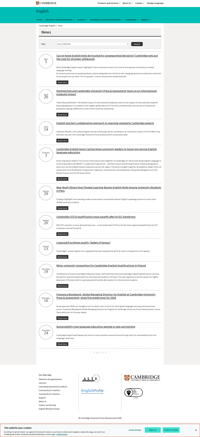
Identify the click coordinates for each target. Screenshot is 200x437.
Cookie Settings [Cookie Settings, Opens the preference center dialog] (135, 430)
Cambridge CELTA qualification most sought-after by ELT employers (95, 216)
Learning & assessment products (105, 19)
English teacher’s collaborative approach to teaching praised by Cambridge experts (105, 123)
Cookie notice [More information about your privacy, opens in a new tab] (61, 434)
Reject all (152, 430)
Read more (62, 82)
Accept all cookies (171, 430)
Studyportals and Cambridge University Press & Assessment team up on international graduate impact (106, 92)
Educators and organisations (58, 19)
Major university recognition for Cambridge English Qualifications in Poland (101, 265)
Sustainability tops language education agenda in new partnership (95, 326)
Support (144, 19)
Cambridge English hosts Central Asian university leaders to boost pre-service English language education (106, 150)
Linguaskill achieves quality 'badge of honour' (83, 242)
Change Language (155, 3)
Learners (81, 19)
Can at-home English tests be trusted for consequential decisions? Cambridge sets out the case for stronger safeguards (107, 57)
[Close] (196, 430)
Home (39, 19)
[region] (100, 430)
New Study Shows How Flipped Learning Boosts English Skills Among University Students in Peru (108, 189)
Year (43, 44)
